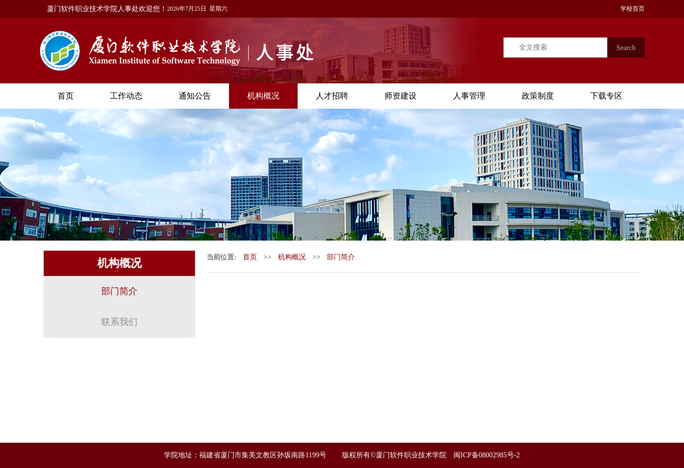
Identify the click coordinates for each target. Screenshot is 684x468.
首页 (66, 95)
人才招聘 (332, 95)
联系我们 (118, 322)
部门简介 (118, 291)
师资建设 (400, 95)
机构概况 (263, 95)
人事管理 (469, 95)
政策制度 (538, 95)
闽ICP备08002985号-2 (486, 455)
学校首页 (629, 8)
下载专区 (606, 95)
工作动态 (126, 95)
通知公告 (195, 95)
